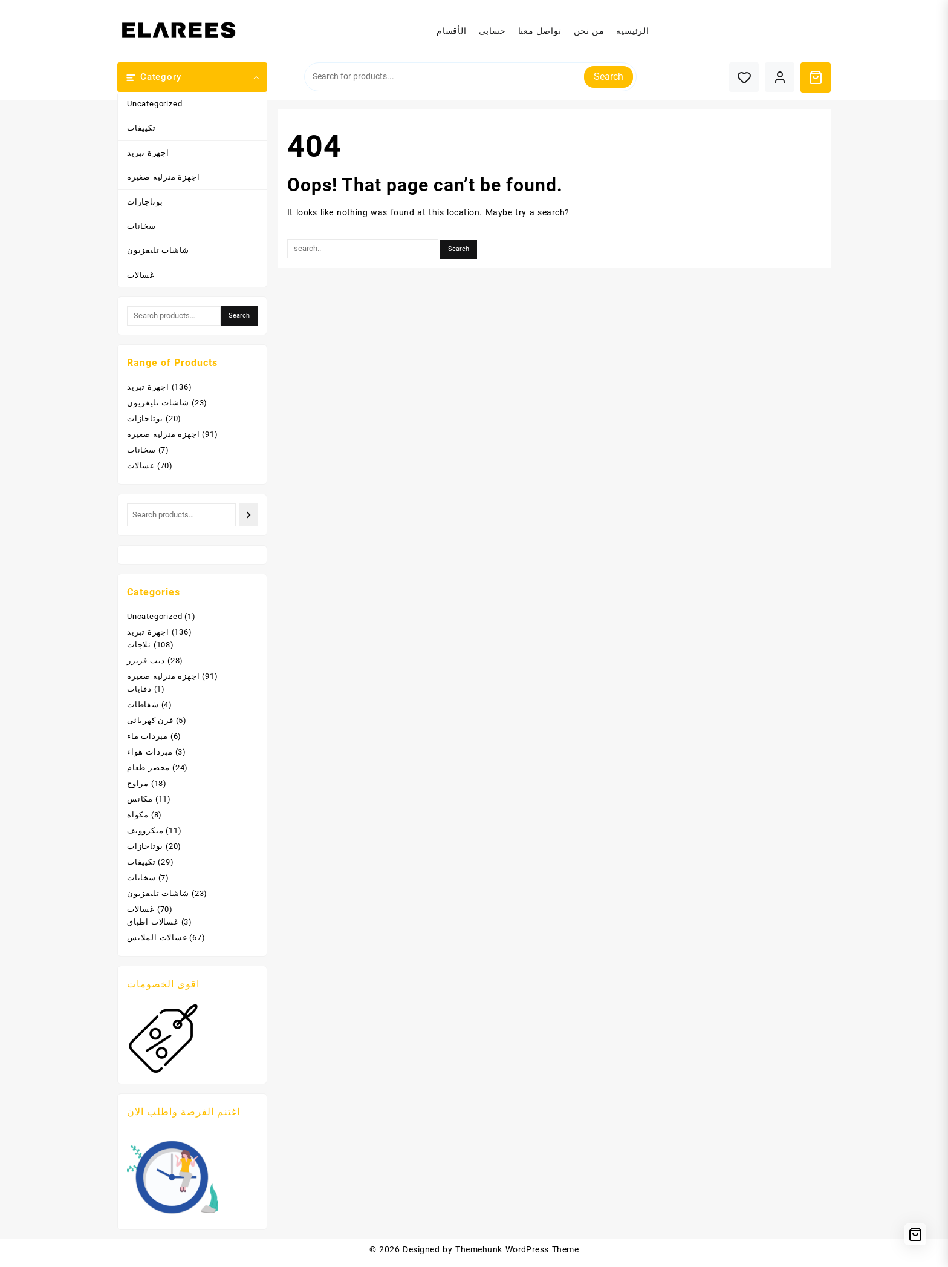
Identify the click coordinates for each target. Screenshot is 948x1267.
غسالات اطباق (153, 921)
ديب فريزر (146, 660)
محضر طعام (148, 767)
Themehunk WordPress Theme (517, 1249)
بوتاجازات (145, 201)
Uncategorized (154, 103)
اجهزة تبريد (148, 152)
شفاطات (143, 704)
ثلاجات (139, 644)
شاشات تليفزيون (158, 250)
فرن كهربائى (150, 720)
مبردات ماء (147, 736)
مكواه (138, 814)
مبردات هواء (150, 751)
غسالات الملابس (157, 937)
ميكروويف (145, 830)
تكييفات (141, 128)
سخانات (141, 226)
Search (608, 76)
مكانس (140, 799)
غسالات (141, 275)
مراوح (138, 783)
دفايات (139, 688)
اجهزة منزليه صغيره (163, 177)
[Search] (248, 514)
